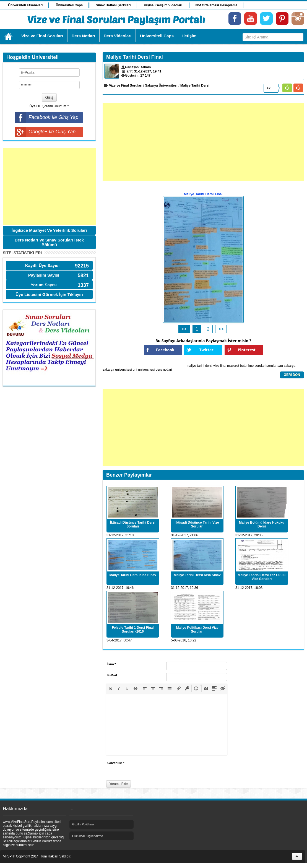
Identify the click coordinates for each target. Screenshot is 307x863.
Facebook (165, 349)
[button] (111, 688)
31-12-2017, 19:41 (148, 71)
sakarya (289, 366)
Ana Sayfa (8, 36)
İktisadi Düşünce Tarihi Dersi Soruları (132, 524)
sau (280, 366)
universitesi (146, 369)
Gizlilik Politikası (83, 824)
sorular (271, 366)
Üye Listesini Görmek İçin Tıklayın (49, 294)
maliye (191, 366)
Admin (146, 67)
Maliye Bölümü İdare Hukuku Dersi (261, 524)
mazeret (233, 366)
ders (158, 369)
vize (216, 366)
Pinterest (247, 349)
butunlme (247, 366)
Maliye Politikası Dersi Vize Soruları (197, 629)
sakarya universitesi (117, 369)
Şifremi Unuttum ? (55, 106)
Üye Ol (35, 106)
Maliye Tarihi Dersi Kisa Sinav (132, 575)
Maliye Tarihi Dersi (194, 85)
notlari (167, 369)
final (223, 366)
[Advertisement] (49, 186)
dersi (208, 366)
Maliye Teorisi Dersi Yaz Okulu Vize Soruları (261, 577)
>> (221, 329)
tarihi (200, 366)
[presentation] (110, 688)
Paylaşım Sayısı (43, 275)
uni (135, 369)
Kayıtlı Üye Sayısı (42, 265)
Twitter (206, 349)
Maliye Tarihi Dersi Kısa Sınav (197, 575)
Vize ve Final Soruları (125, 85)
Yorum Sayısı (44, 284)
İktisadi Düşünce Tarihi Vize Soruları (197, 524)
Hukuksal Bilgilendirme (87, 836)
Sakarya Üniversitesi (161, 85)
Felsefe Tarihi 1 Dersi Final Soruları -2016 (133, 629)
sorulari (260, 366)
